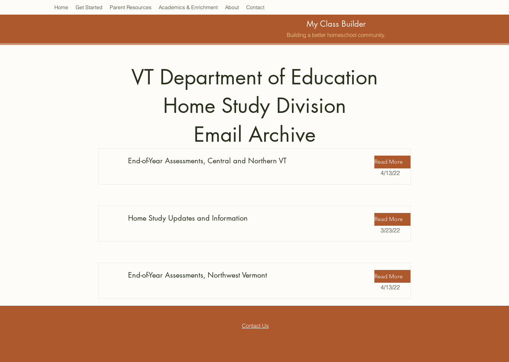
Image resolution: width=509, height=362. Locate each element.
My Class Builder (336, 24)
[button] (392, 162)
